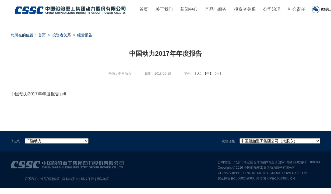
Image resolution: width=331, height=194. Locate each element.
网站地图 (103, 179)
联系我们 (31, 179)
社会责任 (296, 9)
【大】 (198, 73)
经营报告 (84, 35)
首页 (143, 9)
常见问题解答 (50, 179)
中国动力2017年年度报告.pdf (38, 94)
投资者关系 (245, 9)
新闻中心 (189, 9)
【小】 (218, 73)
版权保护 (87, 179)
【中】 (208, 73)
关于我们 (164, 9)
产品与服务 (216, 9)
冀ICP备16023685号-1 (279, 178)
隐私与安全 (70, 179)
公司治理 (271, 9)
